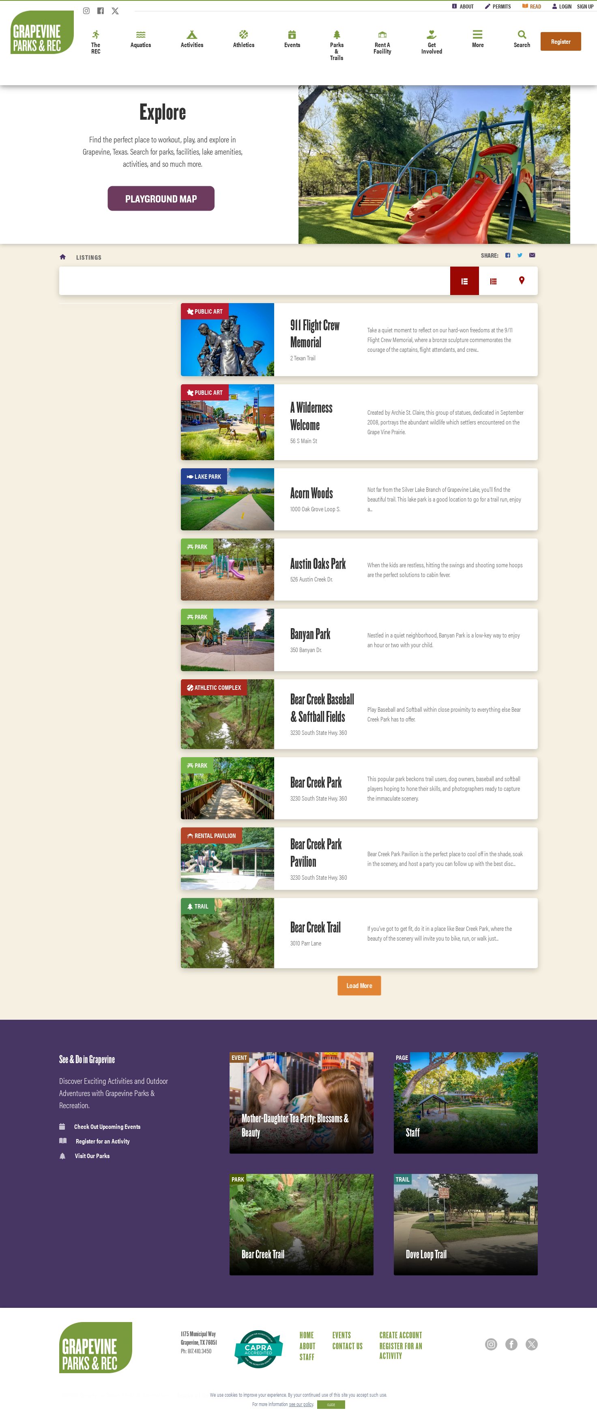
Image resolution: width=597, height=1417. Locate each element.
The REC (96, 43)
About (467, 6)
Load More (359, 985)
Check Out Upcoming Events (99, 1126)
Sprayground (99, 703)
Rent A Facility (382, 43)
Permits (502, 6)
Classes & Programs (105, 898)
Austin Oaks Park (318, 564)
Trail (89, 475)
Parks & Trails (337, 46)
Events (292, 39)
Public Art (96, 620)
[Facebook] (100, 13)
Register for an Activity (94, 1141)
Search (522, 39)
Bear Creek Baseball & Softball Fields (322, 708)
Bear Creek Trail (315, 927)
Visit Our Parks (84, 1155)
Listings (89, 257)
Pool (88, 579)
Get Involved (431, 43)
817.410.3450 (199, 1351)
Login (565, 6)
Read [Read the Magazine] (535, 6)
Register (561, 41)
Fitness (90, 862)
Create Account (401, 1335)
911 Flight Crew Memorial (314, 334)
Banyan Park (310, 634)
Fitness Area (98, 744)
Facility (92, 455)
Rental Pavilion (102, 662)
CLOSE (331, 1404)
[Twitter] (115, 13)
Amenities (94, 844)
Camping (93, 434)
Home (307, 1335)
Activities (192, 39)
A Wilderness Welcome (311, 416)
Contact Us (348, 1346)
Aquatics (141, 39)
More (478, 39)
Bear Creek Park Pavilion (316, 853)
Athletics (243, 39)
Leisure (91, 826)
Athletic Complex (105, 641)
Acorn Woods (311, 493)
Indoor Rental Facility (112, 600)
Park (88, 517)
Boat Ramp (95, 724)
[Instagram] (86, 13)
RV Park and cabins (107, 558)
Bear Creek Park (316, 782)
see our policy (301, 1404)
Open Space (96, 682)
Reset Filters (90, 345)
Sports (89, 791)
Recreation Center (106, 538)
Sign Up (585, 6)
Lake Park (95, 496)
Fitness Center (99, 916)
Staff (307, 1357)
